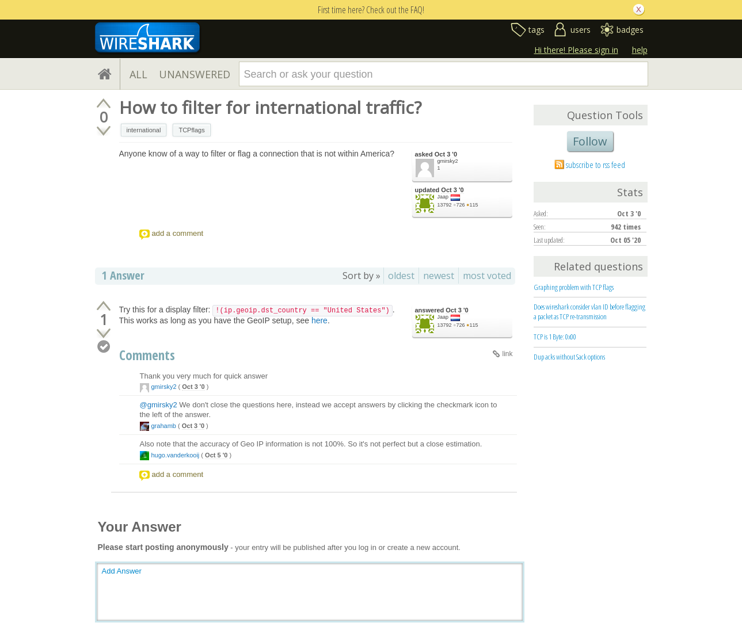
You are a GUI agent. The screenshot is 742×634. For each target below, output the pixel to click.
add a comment (178, 233)
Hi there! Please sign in (576, 49)
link (507, 354)
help (640, 49)
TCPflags (191, 130)
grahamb (163, 425)
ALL (138, 74)
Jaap (443, 197)
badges (630, 29)
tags (536, 29)
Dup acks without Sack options (569, 357)
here (319, 320)
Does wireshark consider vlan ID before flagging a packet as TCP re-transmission (589, 311)
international (144, 130)
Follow (590, 141)
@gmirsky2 (158, 404)
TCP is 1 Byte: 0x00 (555, 336)
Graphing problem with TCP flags (574, 287)
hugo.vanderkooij (175, 455)
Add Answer (122, 571)
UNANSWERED (194, 74)
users (580, 29)
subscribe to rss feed (595, 164)
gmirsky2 (447, 161)
